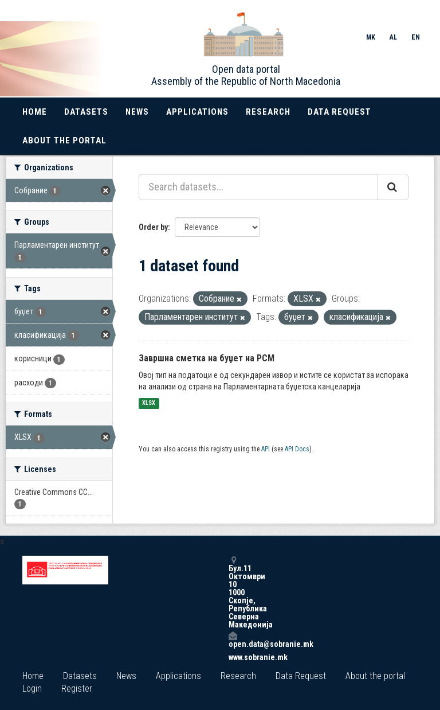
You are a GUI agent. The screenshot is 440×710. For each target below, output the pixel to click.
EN (415, 37)
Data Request (339, 112)
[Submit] (393, 187)
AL (393, 37)
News (137, 112)
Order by (153, 227)
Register (76, 688)
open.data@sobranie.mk (233, 639)
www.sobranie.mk (233, 657)
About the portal (64, 140)
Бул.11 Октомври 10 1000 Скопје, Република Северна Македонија (233, 592)
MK (370, 37)
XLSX (148, 403)
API (265, 449)
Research (268, 112)
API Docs (297, 449)
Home (34, 112)
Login (32, 688)
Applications (197, 112)
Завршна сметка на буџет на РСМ (206, 358)
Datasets (86, 112)
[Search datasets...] (258, 187)
